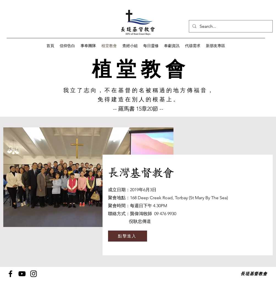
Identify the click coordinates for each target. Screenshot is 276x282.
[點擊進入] (127, 236)
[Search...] (230, 26)
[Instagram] (33, 273)
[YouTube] (22, 273)
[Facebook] (10, 273)
